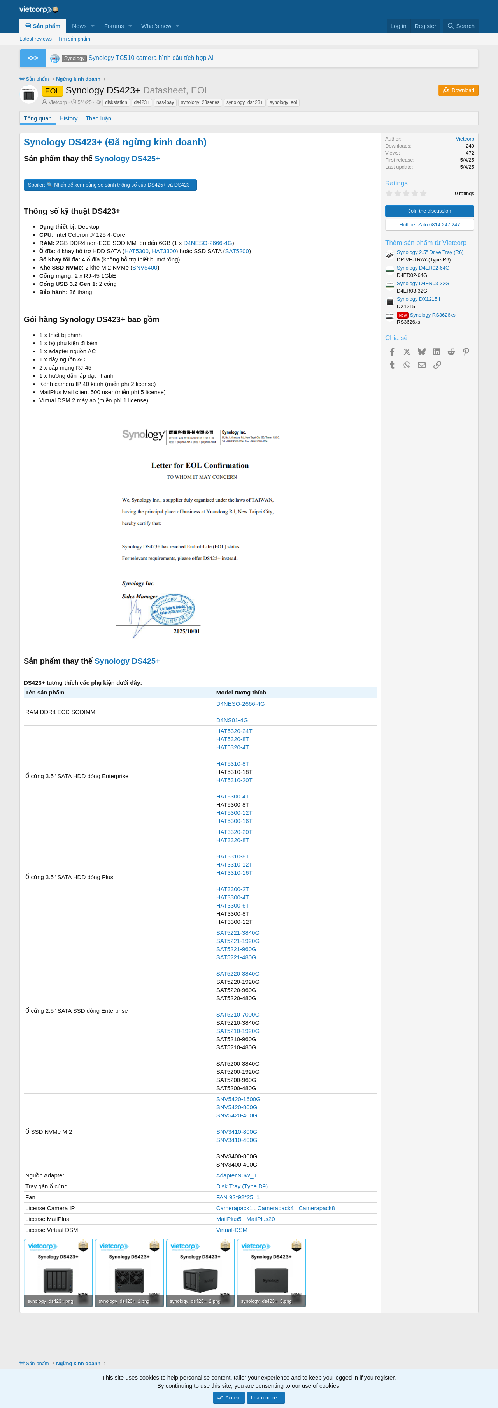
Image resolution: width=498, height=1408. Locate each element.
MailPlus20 (260, 1219)
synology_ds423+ (244, 102)
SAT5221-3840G (238, 932)
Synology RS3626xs (426, 315)
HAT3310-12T (234, 864)
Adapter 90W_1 (236, 1175)
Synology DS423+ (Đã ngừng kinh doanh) (115, 142)
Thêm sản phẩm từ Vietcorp (425, 243)
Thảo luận (98, 118)
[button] (93, 26)
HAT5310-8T (232, 763)
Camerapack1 (234, 1208)
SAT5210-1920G (238, 1030)
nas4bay (165, 102)
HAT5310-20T (234, 780)
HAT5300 (136, 251)
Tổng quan (38, 118)
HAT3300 (164, 251)
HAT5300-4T (232, 796)
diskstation (116, 102)
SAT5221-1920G (238, 940)
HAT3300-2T (232, 889)
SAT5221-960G (236, 949)
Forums (114, 26)
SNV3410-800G (237, 1131)
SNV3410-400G (237, 1140)
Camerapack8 (316, 1208)
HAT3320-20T (234, 831)
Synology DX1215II (418, 299)
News (79, 26)
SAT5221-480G (236, 957)
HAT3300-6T (232, 905)
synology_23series (200, 102)
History (69, 118)
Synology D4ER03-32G (423, 283)
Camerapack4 (276, 1208)
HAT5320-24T (234, 731)
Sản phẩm (42, 26)
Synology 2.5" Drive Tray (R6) (430, 252)
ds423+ (142, 102)
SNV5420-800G (237, 1107)
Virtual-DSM (232, 1229)
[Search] (461, 26)
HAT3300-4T (232, 897)
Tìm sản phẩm (74, 39)
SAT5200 (237, 251)
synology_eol (283, 102)
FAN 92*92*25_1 (238, 1197)
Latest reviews (35, 39)
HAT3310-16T (234, 872)
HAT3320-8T (232, 840)
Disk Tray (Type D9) (242, 1186)
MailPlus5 (229, 1219)
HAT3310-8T (232, 856)
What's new (156, 26)
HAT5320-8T (232, 739)
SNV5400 (144, 267)
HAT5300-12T (234, 812)
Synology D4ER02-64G (423, 268)
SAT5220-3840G (238, 973)
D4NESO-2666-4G (208, 243)
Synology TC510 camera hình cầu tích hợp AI (138, 58)
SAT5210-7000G (238, 1014)
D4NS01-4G (232, 720)
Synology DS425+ (127, 158)
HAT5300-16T (234, 821)
